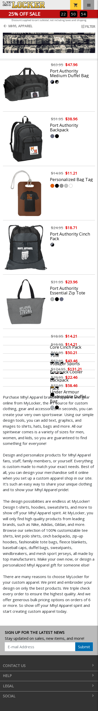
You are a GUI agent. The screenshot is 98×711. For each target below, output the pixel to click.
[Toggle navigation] (88, 5)
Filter (88, 26)
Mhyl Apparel (17, 26)
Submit (84, 646)
